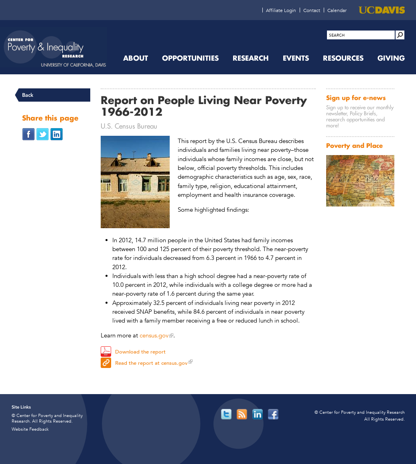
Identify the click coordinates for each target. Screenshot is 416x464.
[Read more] (135, 183)
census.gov (154, 335)
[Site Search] (400, 35)
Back (27, 95)
